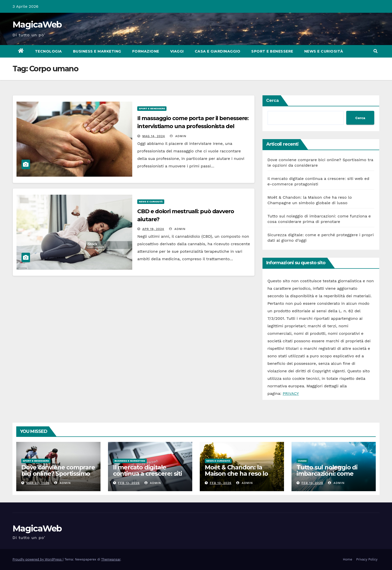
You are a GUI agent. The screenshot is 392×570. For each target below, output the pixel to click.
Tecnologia (48, 51)
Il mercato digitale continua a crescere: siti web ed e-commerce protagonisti (147, 477)
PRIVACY (291, 393)
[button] (376, 51)
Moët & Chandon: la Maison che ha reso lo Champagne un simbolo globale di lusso (240, 477)
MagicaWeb (37, 24)
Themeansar (110, 559)
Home (347, 559)
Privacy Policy (367, 559)
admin (178, 136)
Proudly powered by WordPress (37, 559)
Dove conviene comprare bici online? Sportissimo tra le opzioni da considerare (58, 477)
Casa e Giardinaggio (217, 51)
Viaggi (177, 51)
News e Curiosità (323, 51)
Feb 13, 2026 (129, 483)
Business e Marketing (97, 51)
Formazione (145, 51)
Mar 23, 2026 (38, 483)
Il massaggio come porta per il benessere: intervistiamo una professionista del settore (192, 126)
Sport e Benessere (272, 51)
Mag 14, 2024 (153, 136)
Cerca (272, 100)
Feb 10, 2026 (221, 483)
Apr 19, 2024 (153, 229)
